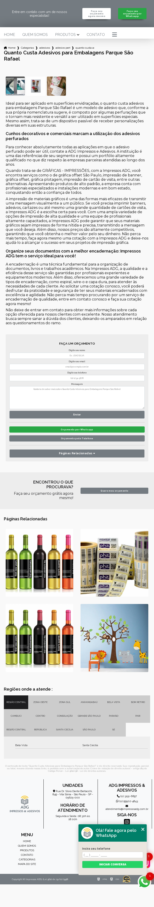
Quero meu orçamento (114, 490)
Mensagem (77, 384)
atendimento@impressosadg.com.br (127, 808)
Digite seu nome (77, 350)
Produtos (65, 35)
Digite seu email (77, 361)
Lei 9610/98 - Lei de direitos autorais (85, 771)
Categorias (27, 47)
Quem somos (35, 35)
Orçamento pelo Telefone (77, 438)
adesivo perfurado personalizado (63, 47)
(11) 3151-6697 (127, 796)
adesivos (44, 47)
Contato (96, 35)
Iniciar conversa (112, 864)
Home (9, 35)
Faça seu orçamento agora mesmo (96, 13)
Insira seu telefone (96, 848)
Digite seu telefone (77, 373)
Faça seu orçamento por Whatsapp (132, 13)
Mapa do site (27, 864)
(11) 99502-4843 (127, 801)
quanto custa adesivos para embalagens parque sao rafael (85, 47)
